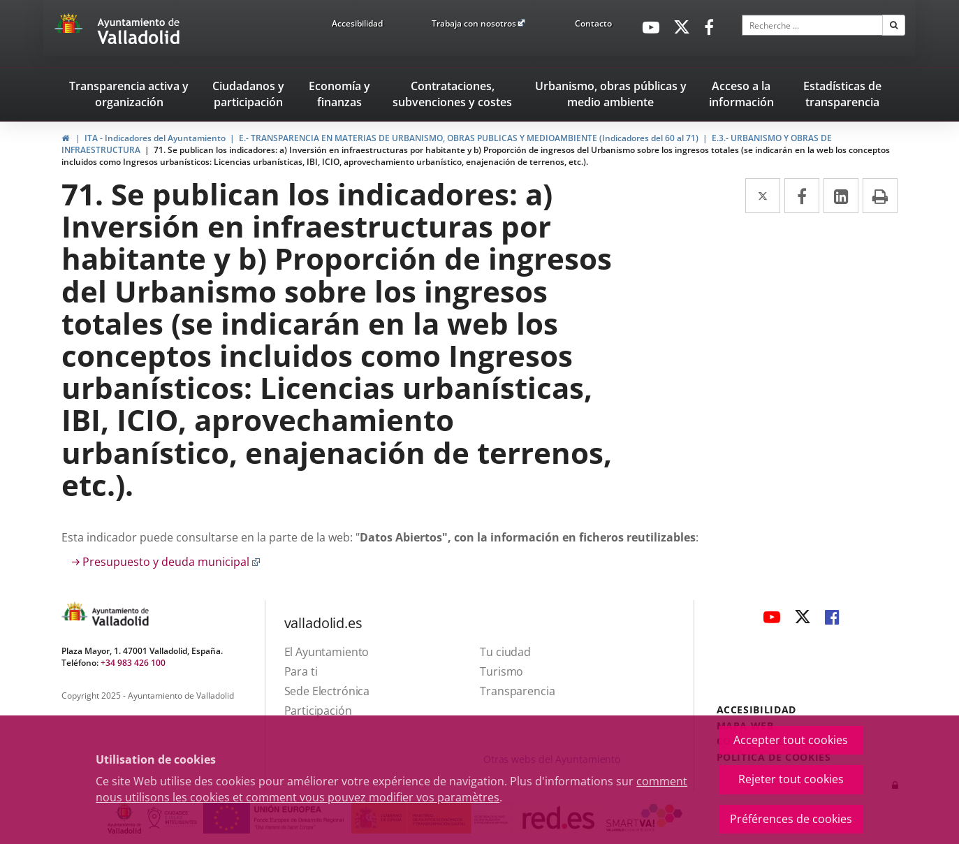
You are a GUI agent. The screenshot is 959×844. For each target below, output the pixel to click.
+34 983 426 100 (133, 663)
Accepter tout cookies (790, 740)
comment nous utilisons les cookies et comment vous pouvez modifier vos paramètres (391, 789)
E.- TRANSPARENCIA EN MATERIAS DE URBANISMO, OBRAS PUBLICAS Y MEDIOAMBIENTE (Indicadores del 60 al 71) (468, 138)
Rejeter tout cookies (791, 779)
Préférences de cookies (791, 819)
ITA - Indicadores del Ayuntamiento (155, 138)
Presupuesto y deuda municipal (171, 561)
